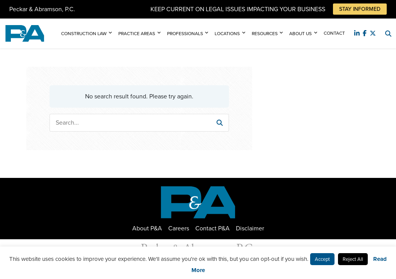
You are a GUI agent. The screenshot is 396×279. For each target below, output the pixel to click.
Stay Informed (360, 9)
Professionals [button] (185, 33)
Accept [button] (322, 259)
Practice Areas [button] (136, 33)
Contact (334, 33)
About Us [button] (300, 33)
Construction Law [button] (84, 33)
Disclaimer (250, 228)
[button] (219, 122)
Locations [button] (227, 33)
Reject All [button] (353, 259)
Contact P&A (212, 228)
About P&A (147, 228)
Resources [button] (265, 33)
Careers (178, 228)
